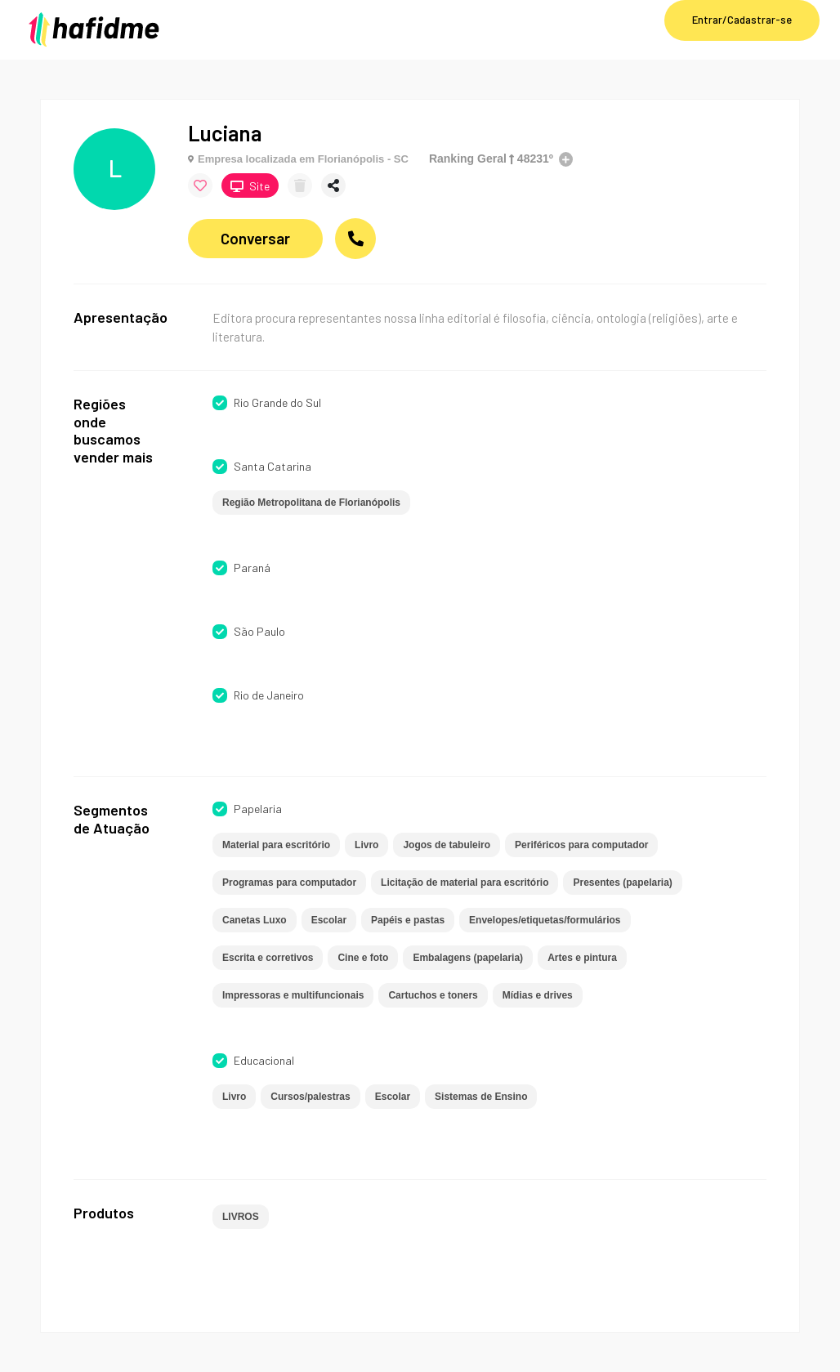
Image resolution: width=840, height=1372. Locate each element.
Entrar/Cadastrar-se (742, 19)
